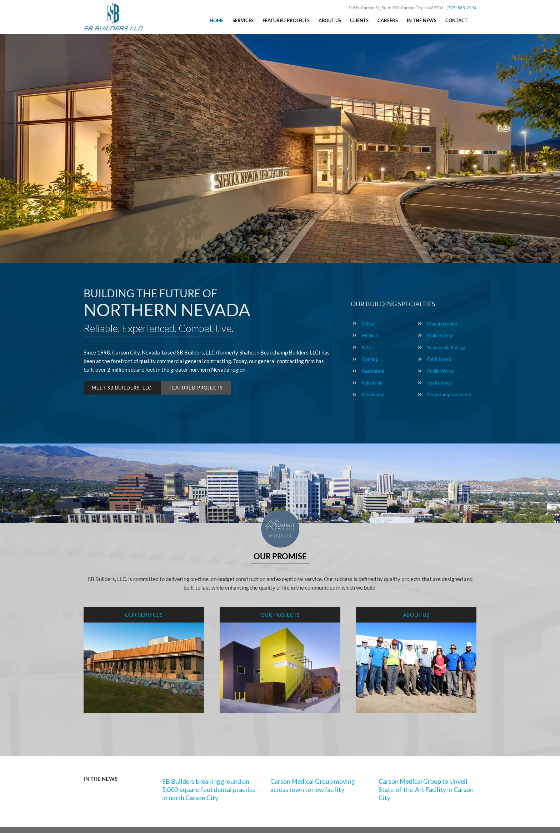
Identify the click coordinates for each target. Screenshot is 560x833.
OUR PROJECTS (280, 614)
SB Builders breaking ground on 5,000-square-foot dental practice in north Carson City (208, 789)
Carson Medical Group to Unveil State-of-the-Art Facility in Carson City (426, 789)
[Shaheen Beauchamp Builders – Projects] (280, 627)
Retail (368, 347)
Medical (370, 335)
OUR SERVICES (143, 614)
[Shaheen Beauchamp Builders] (416, 627)
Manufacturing (442, 324)
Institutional (439, 383)
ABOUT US (416, 614)
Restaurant (373, 371)
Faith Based (439, 359)
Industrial (371, 383)
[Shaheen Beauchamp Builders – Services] (144, 627)
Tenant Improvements (449, 394)
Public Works (440, 371)
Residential (373, 394)
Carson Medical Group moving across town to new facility (312, 785)
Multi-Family (440, 335)
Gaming (370, 359)
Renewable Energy (446, 347)
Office (368, 324)
